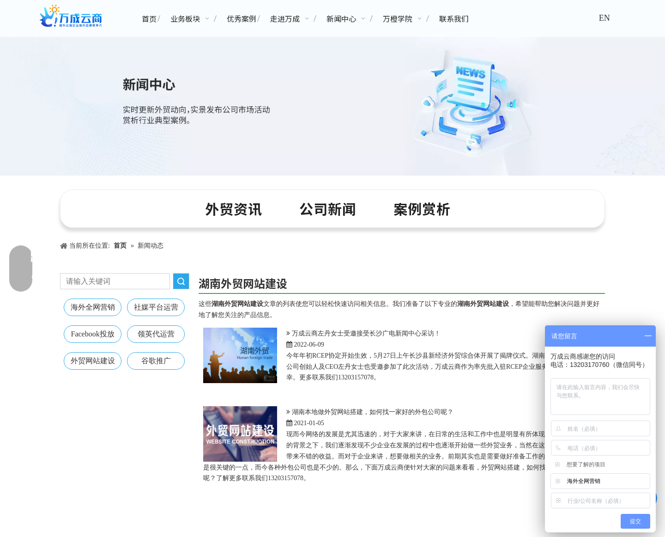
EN (604, 18)
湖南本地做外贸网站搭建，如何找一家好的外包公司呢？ (372, 412)
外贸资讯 (233, 208)
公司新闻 (328, 208)
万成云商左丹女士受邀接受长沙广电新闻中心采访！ (366, 333)
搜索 (181, 281)
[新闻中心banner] (332, 106)
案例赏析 (422, 208)
